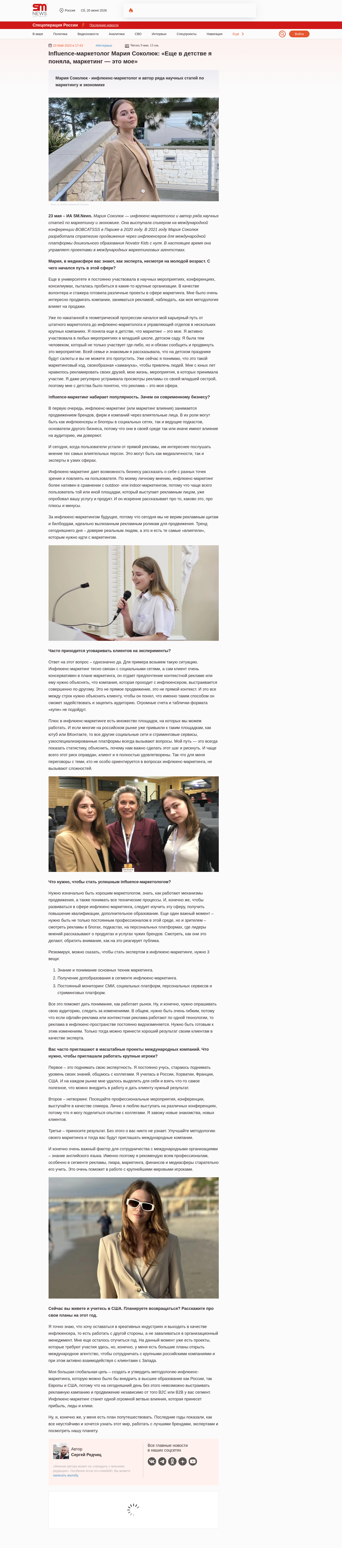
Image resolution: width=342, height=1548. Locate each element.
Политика (60, 34)
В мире (38, 34)
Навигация (214, 34)
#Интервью (104, 45)
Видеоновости (88, 34)
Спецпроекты (187, 34)
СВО (138, 34)
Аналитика (117, 34)
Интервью (159, 34)
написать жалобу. (66, 1475)
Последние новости (103, 25)
